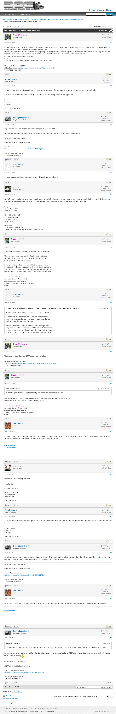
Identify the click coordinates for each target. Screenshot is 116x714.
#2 (111, 85)
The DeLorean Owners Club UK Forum (15, 19)
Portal (93, 10)
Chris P (16, 466)
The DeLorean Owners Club (19, 711)
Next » (19, 26)
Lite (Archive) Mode (40, 708)
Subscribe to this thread (12, 698)
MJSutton (17, 165)
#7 (111, 303)
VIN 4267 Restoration (10, 447)
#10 (111, 432)
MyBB (36, 711)
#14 (111, 599)
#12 (111, 516)
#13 (111, 552)
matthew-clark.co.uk (9, 445)
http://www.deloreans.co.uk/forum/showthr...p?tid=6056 (38, 68)
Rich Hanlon (10, 79)
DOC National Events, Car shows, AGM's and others (66, 19)
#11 (111, 474)
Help (110, 10)
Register (28, 14)
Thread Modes (103, 30)
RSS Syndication (52, 708)
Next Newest (19, 687)
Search (101, 10)
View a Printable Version (12, 696)
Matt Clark (17, 424)
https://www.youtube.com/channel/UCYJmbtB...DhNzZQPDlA (24, 149)
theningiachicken (20, 118)
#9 (111, 383)
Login (22, 14)
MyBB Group (50, 711)
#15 (111, 638)
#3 (111, 124)
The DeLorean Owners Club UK (13, 708)
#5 (111, 195)
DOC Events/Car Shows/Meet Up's (38, 19)
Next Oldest (9, 687)
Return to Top (28, 708)
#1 (111, 43)
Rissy (15, 188)
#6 (111, 247)
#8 (111, 351)
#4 (111, 172)
